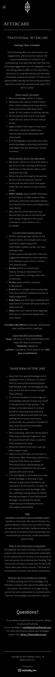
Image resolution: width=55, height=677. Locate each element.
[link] (27, 7)
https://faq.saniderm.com (34, 634)
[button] (5, 7)
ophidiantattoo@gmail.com (37, 627)
